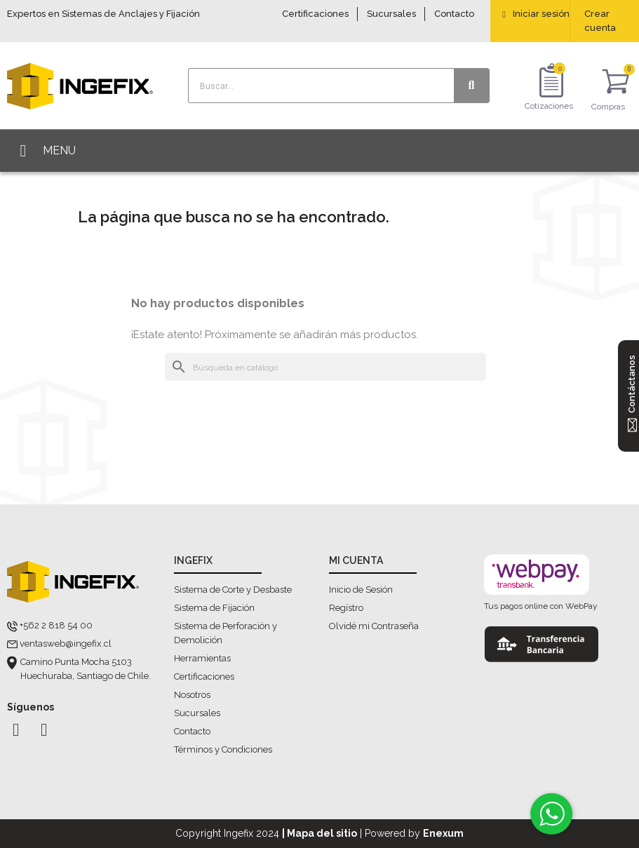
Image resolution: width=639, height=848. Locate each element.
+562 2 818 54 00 (56, 625)
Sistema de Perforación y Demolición (225, 633)
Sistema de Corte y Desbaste (233, 589)
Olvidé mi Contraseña (374, 626)
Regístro (346, 608)
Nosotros (192, 694)
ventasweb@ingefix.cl (66, 643)
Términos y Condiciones (223, 749)
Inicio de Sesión (361, 589)
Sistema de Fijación (214, 608)
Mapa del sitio (322, 833)
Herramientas (202, 658)
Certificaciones (315, 13)
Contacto (454, 13)
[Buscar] (325, 367)
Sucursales (391, 13)
